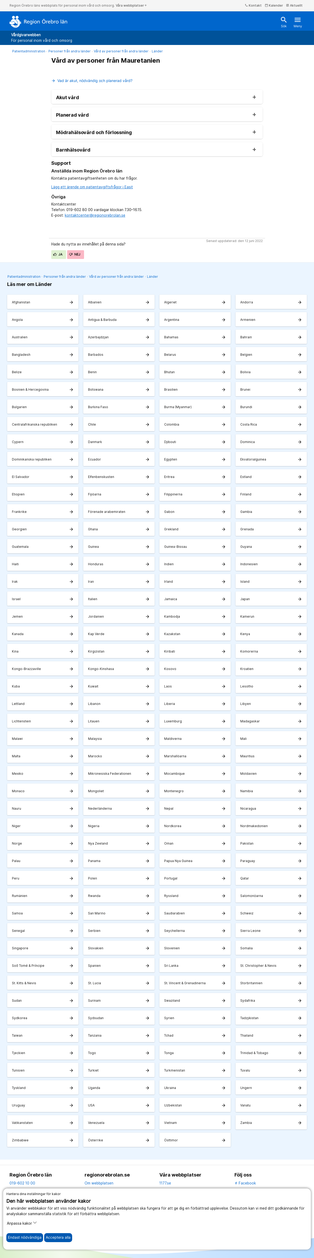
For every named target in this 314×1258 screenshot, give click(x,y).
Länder (157, 51)
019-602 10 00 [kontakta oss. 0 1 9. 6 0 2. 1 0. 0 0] (22, 1183)
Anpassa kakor (22, 1222)
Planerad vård (72, 115)
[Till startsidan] (38, 22)
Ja (58, 254)
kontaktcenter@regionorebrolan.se (95, 215)
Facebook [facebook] (245, 1183)
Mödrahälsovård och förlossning (94, 132)
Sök (284, 22)
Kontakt (253, 5)
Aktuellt (294, 5)
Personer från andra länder (69, 51)
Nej (75, 254)
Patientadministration (28, 51)
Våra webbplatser (131, 5)
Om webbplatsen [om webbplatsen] (99, 1183)
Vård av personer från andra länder (121, 51)
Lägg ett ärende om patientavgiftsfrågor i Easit (92, 187)
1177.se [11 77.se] (165, 1183)
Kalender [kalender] (274, 5)
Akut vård (67, 97)
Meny (298, 22)
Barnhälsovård (73, 150)
